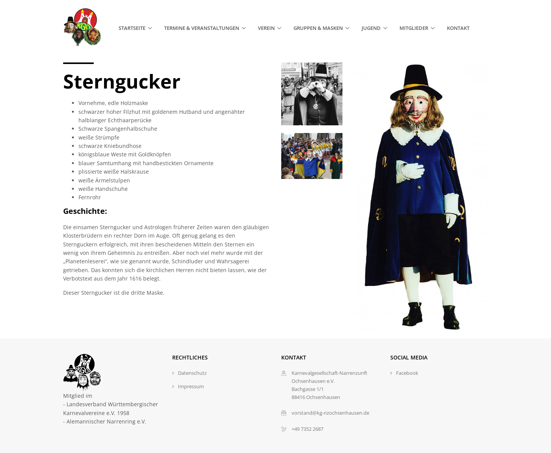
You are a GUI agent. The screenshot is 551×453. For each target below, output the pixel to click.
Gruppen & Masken (318, 28)
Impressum (191, 386)
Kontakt (458, 28)
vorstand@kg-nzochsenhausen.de (330, 412)
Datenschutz (192, 372)
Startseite (132, 28)
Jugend (371, 28)
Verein (266, 28)
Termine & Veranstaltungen (201, 28)
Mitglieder (413, 28)
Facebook (407, 372)
